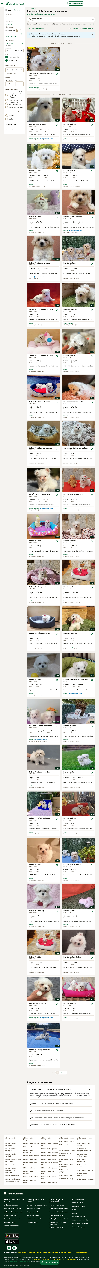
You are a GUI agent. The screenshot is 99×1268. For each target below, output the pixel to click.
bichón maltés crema (66, 1141)
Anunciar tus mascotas (80, 1220)
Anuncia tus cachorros (80, 1223)
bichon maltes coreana (85, 1179)
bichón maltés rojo (66, 1175)
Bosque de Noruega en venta (37, 1205)
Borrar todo (18, 10)
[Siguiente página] (70, 1072)
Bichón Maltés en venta (12, 1208)
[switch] (18, 43)
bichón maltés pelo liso (66, 1160)
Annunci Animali (66, 1253)
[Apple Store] (12, 1241)
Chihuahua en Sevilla (57, 1215)
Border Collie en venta (12, 1219)
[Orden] (81, 28)
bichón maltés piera (12, 1165)
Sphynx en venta (33, 1212)
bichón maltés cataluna (10, 1139)
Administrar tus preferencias (20, 1262)
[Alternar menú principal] (2, 3)
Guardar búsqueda (36, 28)
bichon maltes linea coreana (66, 1155)
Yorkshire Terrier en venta (13, 1212)
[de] (10, 139)
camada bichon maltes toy (49, 1163)
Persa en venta (32, 1222)
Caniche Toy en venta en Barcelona (58, 1223)
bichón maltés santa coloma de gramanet (12, 1180)
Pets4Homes (22, 1253)
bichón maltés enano (66, 1138)
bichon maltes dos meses (83, 1144)
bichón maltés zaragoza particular (84, 1150)
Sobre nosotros (77, 1203)
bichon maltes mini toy (49, 1182)
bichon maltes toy (29, 1168)
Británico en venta (33, 1208)
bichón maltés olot (12, 1176)
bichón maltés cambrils (10, 1155)
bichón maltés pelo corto (30, 1163)
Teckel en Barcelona (57, 1205)
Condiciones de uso (79, 1216)
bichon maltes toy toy (85, 1170)
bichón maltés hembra (31, 1147)
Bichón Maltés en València (59, 1212)
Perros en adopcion (56, 1228)
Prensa (74, 1213)
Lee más (91, 24)
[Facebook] (9, 1248)
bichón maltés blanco (49, 1156)
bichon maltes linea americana (66, 1165)
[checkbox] (7, 57)
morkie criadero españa (82, 1175)
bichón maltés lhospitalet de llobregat (10, 1170)
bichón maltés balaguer (28, 1139)
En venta (10, 26)
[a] (19, 139)
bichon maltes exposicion (82, 1160)
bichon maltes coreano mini (67, 1146)
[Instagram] (14, 1248)
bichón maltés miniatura (46, 1139)
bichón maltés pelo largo (48, 1172)
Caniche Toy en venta (11, 1226)
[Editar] (22, 100)
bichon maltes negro (48, 1159)
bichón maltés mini (30, 1159)
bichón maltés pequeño (28, 1172)
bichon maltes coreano (49, 1152)
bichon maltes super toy (84, 1139)
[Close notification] (92, 34)
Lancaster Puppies (80, 1253)
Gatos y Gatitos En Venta (36, 1200)
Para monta (11, 36)
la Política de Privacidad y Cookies (64, 1259)
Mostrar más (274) (17, 92)
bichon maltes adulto (30, 1177)
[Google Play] (12, 1235)
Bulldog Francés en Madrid (59, 1208)
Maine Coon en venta (34, 1219)
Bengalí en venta (33, 1215)
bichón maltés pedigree (64, 1171)
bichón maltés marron (31, 1156)
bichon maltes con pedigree (29, 1181)
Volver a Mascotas (12, 14)
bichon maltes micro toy (48, 1178)
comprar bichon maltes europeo (82, 1155)
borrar (20, 47)
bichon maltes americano (28, 1151)
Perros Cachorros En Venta (14, 1200)
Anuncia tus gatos (78, 1227)
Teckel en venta (9, 1222)
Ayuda (74, 1210)
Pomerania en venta (11, 1215)
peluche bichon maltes (67, 1150)
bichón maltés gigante (49, 1168)
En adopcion (11, 31)
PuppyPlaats (41, 1253)
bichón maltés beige (66, 1179)
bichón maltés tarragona (10, 1150)
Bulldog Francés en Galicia (59, 1219)
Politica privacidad (78, 1206)
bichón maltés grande (49, 1149)
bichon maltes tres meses (84, 1166)
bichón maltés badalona (10, 1144)
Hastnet (32, 1253)
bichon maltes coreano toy (49, 1144)
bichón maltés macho (31, 1143)
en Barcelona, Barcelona (41, 14)
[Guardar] (57, 74)
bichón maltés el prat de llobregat (13, 1160)
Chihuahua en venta (11, 1205)
